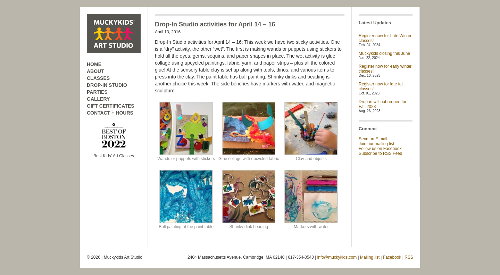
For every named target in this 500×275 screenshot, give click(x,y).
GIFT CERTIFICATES (110, 106)
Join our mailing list (376, 143)
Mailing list (370, 257)
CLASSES (98, 78)
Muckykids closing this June (384, 53)
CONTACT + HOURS (110, 113)
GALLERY (98, 99)
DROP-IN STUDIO (107, 85)
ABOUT (95, 71)
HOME (94, 64)
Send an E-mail (373, 138)
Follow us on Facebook (380, 148)
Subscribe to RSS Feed (380, 153)
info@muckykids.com (337, 257)
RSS (409, 257)
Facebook (392, 257)
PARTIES (97, 92)
